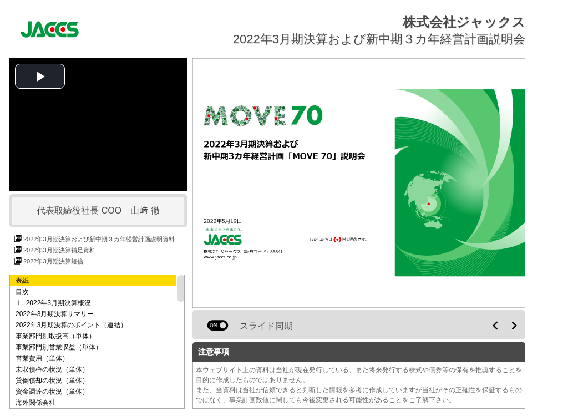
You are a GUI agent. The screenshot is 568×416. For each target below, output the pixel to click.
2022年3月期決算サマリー (55, 314)
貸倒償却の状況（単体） (52, 380)
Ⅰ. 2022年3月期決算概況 (53, 303)
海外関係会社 (35, 403)
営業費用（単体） (42, 358)
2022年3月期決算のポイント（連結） (71, 325)
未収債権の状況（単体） (52, 369)
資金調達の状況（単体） (52, 391)
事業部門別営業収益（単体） (59, 347)
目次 (22, 292)
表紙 (22, 281)
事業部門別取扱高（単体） (55, 336)
